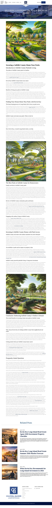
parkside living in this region (14, 77)
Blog (24, 15)
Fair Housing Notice (6, 2)
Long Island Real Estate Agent (17, 15)
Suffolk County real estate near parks (21, 414)
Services (17, 2)
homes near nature (25, 372)
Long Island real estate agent (21, 396)
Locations (14, 2)
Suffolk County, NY (32, 107)
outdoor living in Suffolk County (16, 218)
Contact (43, 2)
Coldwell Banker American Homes (2, 2)
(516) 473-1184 (38, 488)
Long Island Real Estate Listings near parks (16, 347)
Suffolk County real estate (34, 410)
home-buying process (38, 400)
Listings (10, 2)
